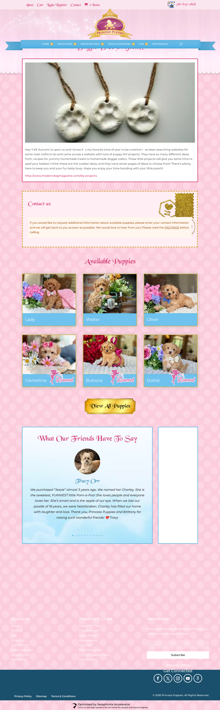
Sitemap (41, 696)
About (29, 5)
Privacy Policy (23, 696)
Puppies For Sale (89, 625)
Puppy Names (87, 635)
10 (99, 535)
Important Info (90, 32)
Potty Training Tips (90, 649)
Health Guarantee (119, 32)
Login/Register (57, 5)
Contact (76, 5)
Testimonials (160, 32)
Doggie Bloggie (89, 630)
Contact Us (18, 640)
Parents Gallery (88, 659)
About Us (16, 630)
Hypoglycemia (88, 640)
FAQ (141, 32)
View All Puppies (110, 406)
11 (102, 535)
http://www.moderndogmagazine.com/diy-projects (61, 175)
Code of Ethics (20, 645)
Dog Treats (86, 645)
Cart (40, 5)
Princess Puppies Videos (94, 654)
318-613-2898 (178, 665)
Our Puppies (64, 32)
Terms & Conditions (63, 696)
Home (45, 32)
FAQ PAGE (172, 227)
